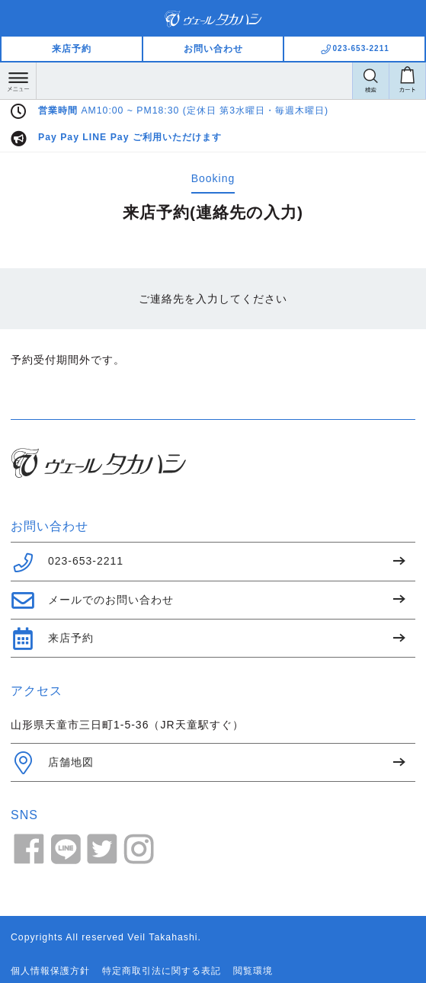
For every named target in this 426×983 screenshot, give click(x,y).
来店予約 (71, 48)
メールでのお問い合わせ (92, 600)
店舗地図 (52, 763)
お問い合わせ (213, 48)
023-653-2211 (67, 562)
